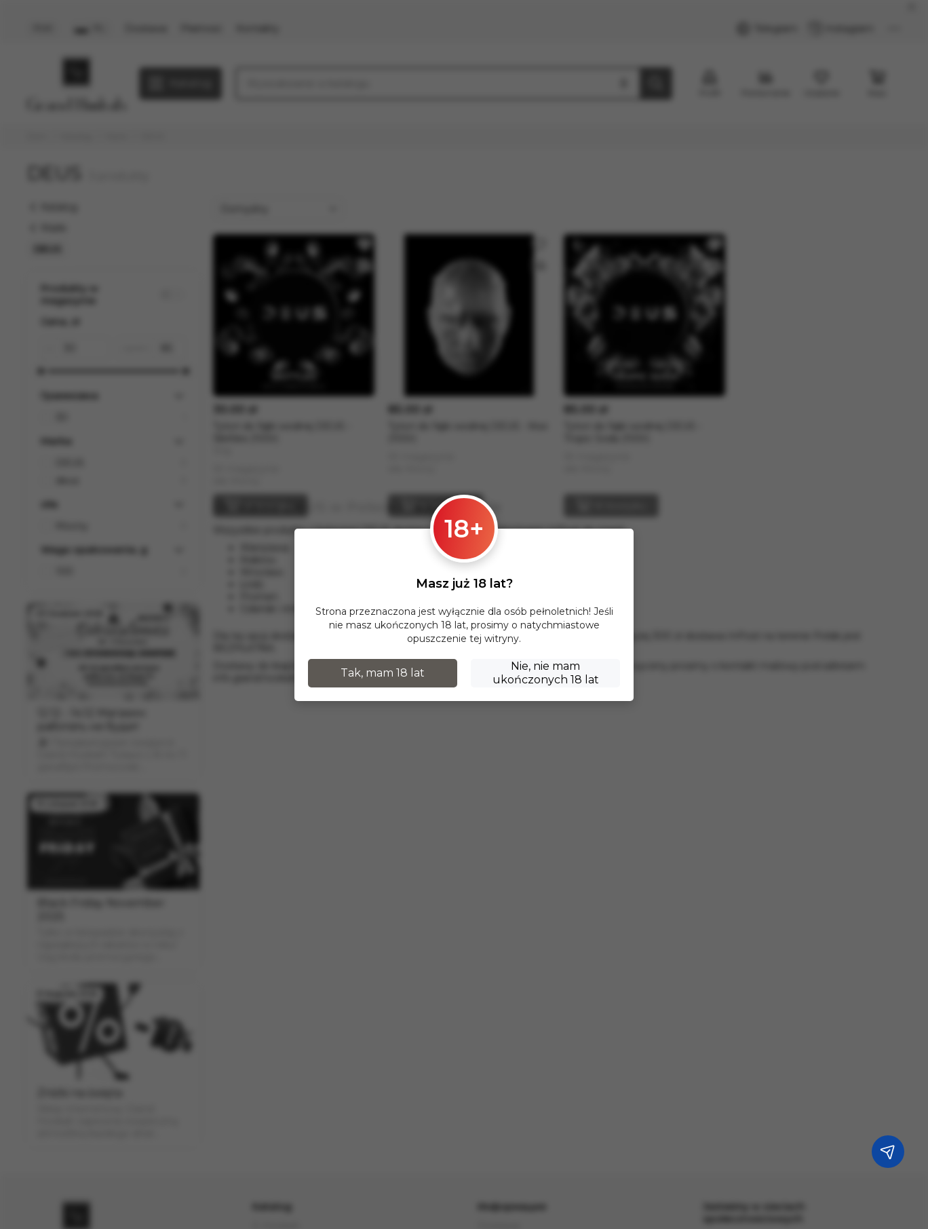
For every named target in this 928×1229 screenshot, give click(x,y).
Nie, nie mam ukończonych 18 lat (545, 673)
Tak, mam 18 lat (383, 672)
